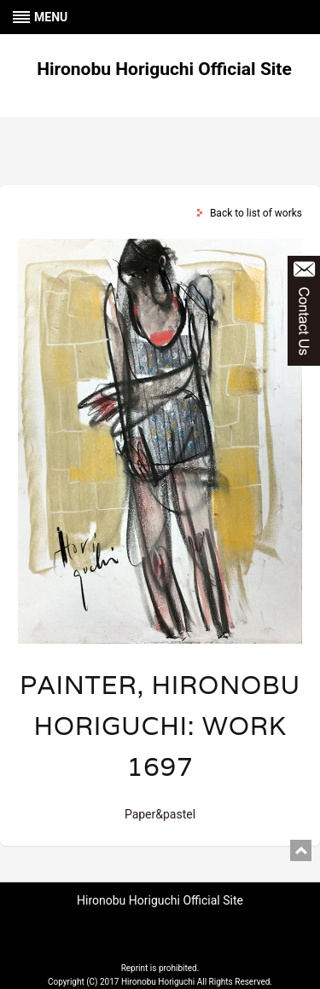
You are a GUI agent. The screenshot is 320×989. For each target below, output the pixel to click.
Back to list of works (256, 213)
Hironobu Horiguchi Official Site (164, 69)
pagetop (300, 850)
